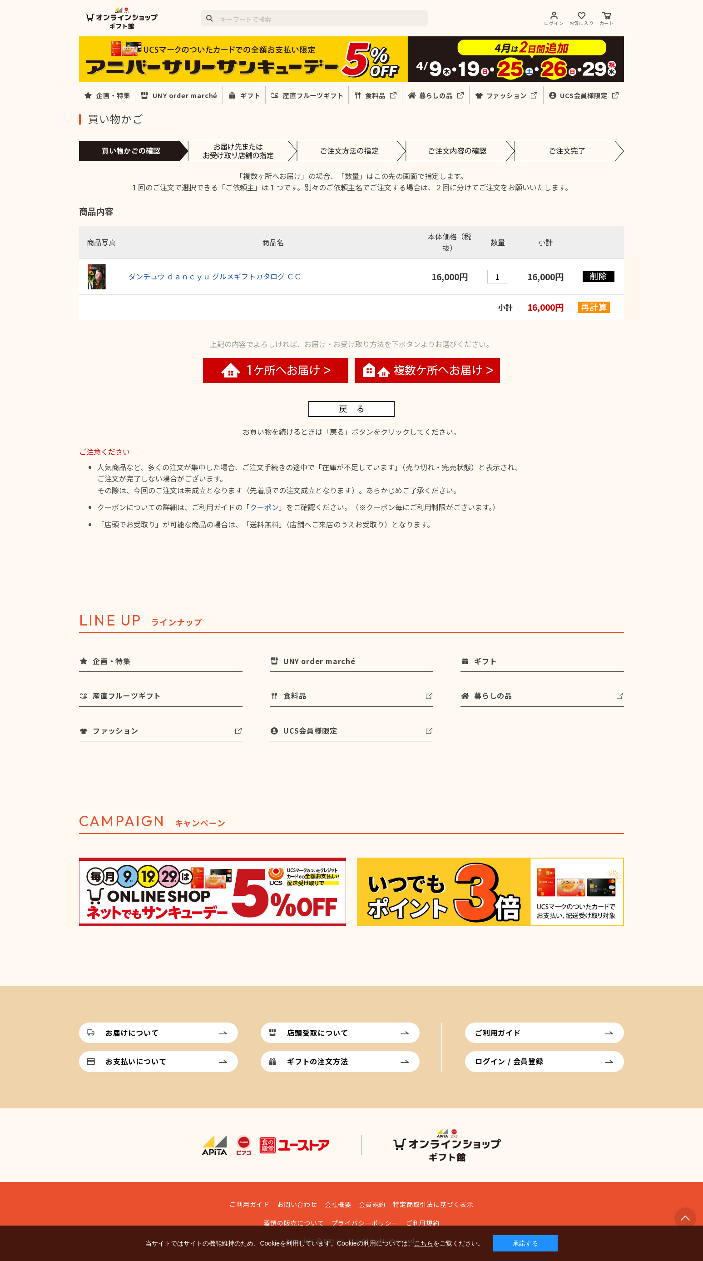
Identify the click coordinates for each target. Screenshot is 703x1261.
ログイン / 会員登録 (509, 1061)
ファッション (506, 95)
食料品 (375, 95)
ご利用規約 (423, 1222)
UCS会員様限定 (583, 95)
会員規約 (372, 1204)
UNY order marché (185, 95)
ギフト (250, 95)
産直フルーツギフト (313, 95)
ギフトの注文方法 (317, 1061)
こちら (423, 1243)
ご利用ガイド (498, 1032)
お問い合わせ (297, 1204)
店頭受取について (317, 1032)
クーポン (264, 506)
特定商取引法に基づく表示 (433, 1204)
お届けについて (132, 1032)
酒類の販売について (293, 1222)
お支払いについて (135, 1061)
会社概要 (338, 1204)
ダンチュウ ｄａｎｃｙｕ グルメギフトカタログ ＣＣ (215, 276)
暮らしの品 (436, 95)
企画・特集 (113, 95)
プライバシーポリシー (365, 1222)
